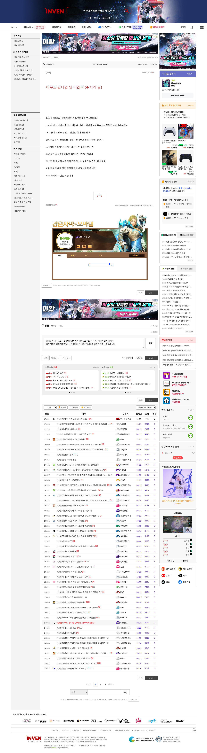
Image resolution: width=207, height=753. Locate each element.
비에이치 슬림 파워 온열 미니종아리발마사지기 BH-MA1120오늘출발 (178, 365)
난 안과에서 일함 (66, 460)
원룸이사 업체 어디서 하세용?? (72, 668)
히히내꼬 (124, 551)
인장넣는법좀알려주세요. (70, 597)
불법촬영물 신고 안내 (122, 730)
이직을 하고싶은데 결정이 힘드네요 (74, 526)
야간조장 (124, 653)
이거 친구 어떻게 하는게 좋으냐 (73, 419)
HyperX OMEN (20, 185)
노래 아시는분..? (66, 551)
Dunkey (123, 597)
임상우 (123, 521)
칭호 (100, 256)
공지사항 (152, 730)
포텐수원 (124, 587)
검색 (125, 692)
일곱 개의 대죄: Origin (23, 193)
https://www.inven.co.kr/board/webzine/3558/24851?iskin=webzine (76, 285)
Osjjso (122, 658)
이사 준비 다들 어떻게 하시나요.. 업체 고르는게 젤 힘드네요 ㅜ (86, 500)
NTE (96, 17)
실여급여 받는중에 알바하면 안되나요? (76, 546)
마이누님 (124, 505)
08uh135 (123, 617)
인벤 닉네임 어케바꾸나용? (71, 521)
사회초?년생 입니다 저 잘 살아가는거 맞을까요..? (80, 470)
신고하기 (131, 205)
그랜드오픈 (105, 17)
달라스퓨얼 (124, 495)
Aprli (122, 607)
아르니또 (124, 556)
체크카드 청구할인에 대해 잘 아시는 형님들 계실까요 (82, 485)
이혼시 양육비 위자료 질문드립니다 (74, 511)
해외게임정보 (19, 176)
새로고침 (154, 326)
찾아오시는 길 (139, 730)
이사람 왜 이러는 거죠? (69, 572)
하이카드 (124, 602)
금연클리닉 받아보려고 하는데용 (73, 648)
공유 (117, 205)
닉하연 (123, 424)
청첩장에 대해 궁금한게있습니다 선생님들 (77, 607)
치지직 (17, 158)
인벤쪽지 (78, 246)
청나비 (123, 612)
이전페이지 (128, 358)
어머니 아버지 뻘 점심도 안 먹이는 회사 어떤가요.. (81, 449)
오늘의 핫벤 (19, 125)
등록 (150, 343)
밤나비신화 (124, 444)
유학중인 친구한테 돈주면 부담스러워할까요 (78, 516)
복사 (56, 57)
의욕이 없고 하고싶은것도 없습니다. (74, 567)
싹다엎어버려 (125, 638)
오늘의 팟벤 (19, 129)
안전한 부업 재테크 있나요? (71, 505)
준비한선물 (124, 633)
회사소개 (54, 730)
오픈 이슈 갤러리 (21, 120)
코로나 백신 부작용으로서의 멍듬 (73, 587)
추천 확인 (149, 205)
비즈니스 (65, 730)
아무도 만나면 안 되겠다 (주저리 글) (75, 623)
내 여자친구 (64, 541)
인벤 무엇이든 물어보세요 (148, 57)
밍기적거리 (124, 500)
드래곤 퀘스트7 (20, 206)
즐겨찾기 (87, 407)
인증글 (63, 407)
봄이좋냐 (124, 536)
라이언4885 (125, 572)
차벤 (16, 163)
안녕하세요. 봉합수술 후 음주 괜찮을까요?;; (78, 465)
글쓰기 (151, 400)
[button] (69, 392)
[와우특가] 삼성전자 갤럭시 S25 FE (176, 345)
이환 (89, 17)
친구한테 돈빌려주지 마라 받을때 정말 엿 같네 (79, 444)
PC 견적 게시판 (20, 138)
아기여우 (124, 582)
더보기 (90, 246)
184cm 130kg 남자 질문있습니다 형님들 (76, 617)
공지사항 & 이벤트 (21, 57)
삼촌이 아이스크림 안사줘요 (71, 439)
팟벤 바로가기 (20, 154)
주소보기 (46, 57)
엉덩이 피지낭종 (66, 633)
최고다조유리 (125, 485)
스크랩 (123, 205)
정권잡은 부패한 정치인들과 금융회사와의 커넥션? (81, 638)
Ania (122, 439)
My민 (122, 592)
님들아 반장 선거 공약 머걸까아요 (74, 658)
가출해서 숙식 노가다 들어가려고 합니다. (77, 663)
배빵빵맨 (124, 511)
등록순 (53, 326)
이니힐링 (84, 246)
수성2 (122, 480)
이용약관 (75, 730)
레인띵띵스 (124, 541)
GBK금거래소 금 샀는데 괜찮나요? (74, 434)
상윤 (122, 567)
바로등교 (48, 64)
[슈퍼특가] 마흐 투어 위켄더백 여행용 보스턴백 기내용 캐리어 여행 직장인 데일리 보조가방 (178, 355)
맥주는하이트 (125, 419)
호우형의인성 (125, 663)
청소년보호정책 (105, 730)
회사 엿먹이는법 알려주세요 (71, 602)
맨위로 (140, 358)
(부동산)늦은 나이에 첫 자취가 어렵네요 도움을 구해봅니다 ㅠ (85, 475)
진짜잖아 (124, 429)
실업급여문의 (65, 454)
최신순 (61, 326)
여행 (16, 171)
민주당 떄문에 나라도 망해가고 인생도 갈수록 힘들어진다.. (84, 424)
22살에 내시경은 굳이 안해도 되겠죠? (75, 536)
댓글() (151, 72)
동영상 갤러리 (20, 61)
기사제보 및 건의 (21, 66)
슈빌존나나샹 (125, 628)
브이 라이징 (19, 189)
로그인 (183, 27)
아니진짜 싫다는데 (67, 429)
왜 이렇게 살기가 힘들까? (70, 561)
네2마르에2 (125, 434)
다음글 (54, 358)
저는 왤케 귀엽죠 (66, 556)
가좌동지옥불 (125, 460)
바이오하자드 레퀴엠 (22, 202)
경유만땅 (124, 526)
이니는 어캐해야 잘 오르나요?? (72, 577)
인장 (59, 256)
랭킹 (87, 256)
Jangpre (123, 449)
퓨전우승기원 (125, 516)
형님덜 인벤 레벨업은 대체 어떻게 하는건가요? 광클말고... (84, 653)
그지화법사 (124, 475)
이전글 (65, 358)
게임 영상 (18, 180)
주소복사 (46, 286)
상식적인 (124, 561)
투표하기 (177, 458)
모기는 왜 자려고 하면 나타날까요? (74, 582)
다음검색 (133, 699)
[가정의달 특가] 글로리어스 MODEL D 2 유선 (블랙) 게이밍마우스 (178, 360)
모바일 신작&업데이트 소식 (25, 79)
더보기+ (96, 367)
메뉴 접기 (137, 255)
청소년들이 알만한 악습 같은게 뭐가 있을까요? (79, 592)
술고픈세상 (124, 668)
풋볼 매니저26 (20, 211)
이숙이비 (124, 454)
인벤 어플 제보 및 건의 (23, 70)
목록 (144, 72)
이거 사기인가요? (67, 628)
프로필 (73, 256)
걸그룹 (17, 167)
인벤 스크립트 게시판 (23, 75)
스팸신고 (140, 205)
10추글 (75, 407)
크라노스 (124, 577)
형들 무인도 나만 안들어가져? (72, 612)
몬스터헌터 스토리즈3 (23, 198)
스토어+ (190, 106)
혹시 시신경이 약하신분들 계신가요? (75, 531)
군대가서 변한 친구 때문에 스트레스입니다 (77, 495)
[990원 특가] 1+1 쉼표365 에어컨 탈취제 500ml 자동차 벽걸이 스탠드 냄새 (178, 350)
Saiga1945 (124, 465)
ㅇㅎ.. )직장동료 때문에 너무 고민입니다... (77, 490)
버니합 (123, 648)
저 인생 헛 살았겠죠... (68, 480)
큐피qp (123, 546)
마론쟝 (123, 470)
